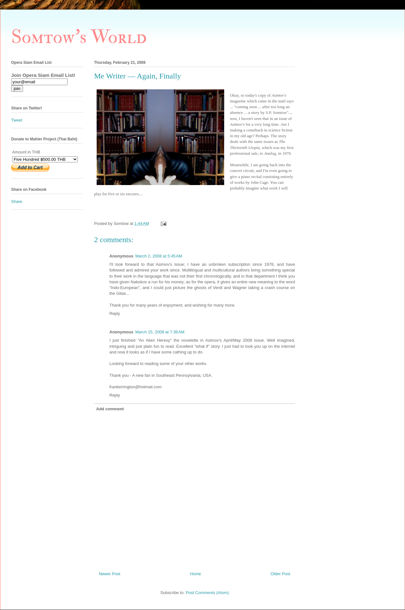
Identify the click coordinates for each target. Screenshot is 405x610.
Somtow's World (79, 37)
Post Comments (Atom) (207, 592)
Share (16, 201)
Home (195, 573)
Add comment (110, 408)
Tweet (16, 120)
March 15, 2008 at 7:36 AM (159, 332)
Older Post (280, 573)
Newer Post (109, 573)
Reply (114, 313)
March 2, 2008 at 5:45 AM (158, 256)
